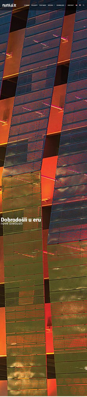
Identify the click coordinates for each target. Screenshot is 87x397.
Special (51, 5)
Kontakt (70, 5)
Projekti (34, 5)
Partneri (42, 5)
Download (61, 5)
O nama (27, 5)
